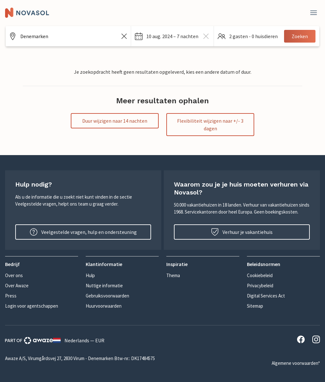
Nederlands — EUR (78, 340)
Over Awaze (17, 286)
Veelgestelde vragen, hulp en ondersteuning (83, 232)
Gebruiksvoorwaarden (107, 296)
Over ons (14, 275)
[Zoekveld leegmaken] (124, 36)
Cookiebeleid (260, 275)
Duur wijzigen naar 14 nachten (114, 121)
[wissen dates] (206, 36)
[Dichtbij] (313, 12)
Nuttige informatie (104, 286)
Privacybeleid (260, 286)
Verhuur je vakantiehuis (242, 232)
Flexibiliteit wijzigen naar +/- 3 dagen (210, 125)
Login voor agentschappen (31, 306)
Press (11, 296)
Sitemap (255, 306)
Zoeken (300, 36)
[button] (172, 36)
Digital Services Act (266, 296)
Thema (173, 275)
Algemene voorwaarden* (296, 363)
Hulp (90, 275)
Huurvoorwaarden (104, 306)
